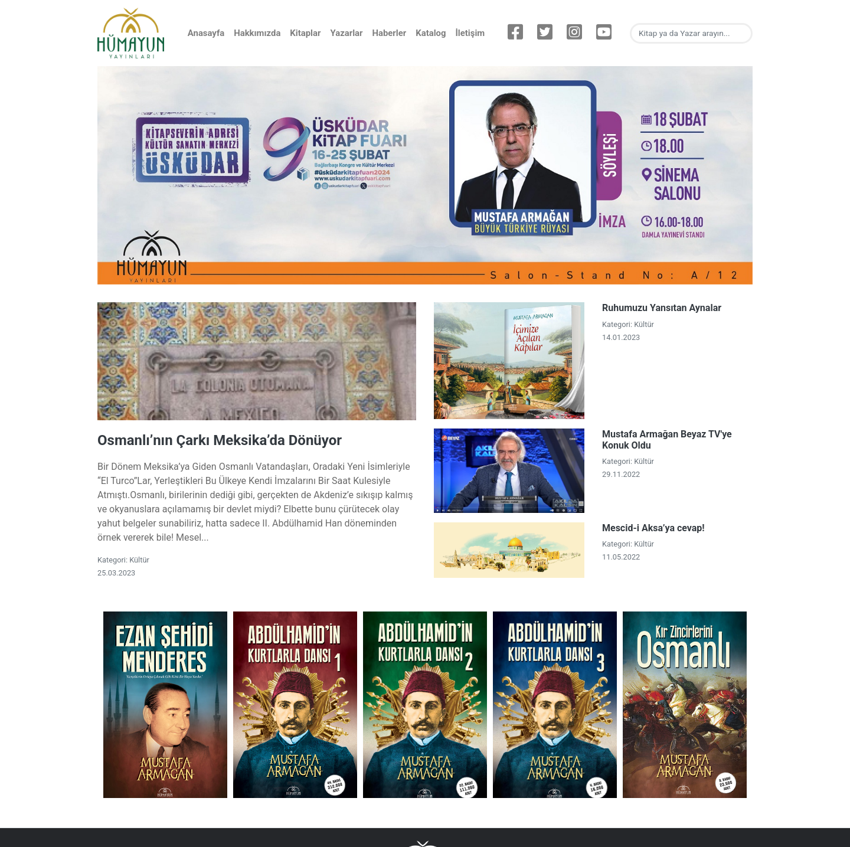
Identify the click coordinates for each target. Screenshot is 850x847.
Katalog (431, 33)
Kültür (139, 559)
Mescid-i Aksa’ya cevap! (653, 528)
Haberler (389, 33)
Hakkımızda (257, 33)
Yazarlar (346, 33)
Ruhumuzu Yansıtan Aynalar (661, 307)
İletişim (470, 33)
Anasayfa (206, 33)
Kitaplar (305, 33)
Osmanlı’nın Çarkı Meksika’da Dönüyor (219, 440)
